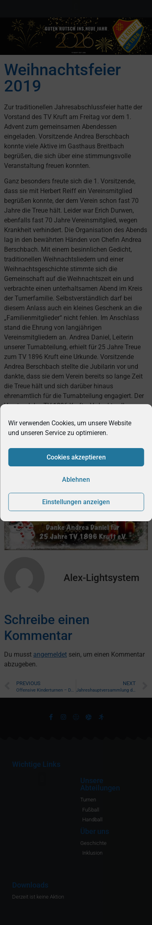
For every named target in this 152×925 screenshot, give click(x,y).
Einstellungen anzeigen (76, 502)
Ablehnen (76, 479)
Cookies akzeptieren (76, 457)
